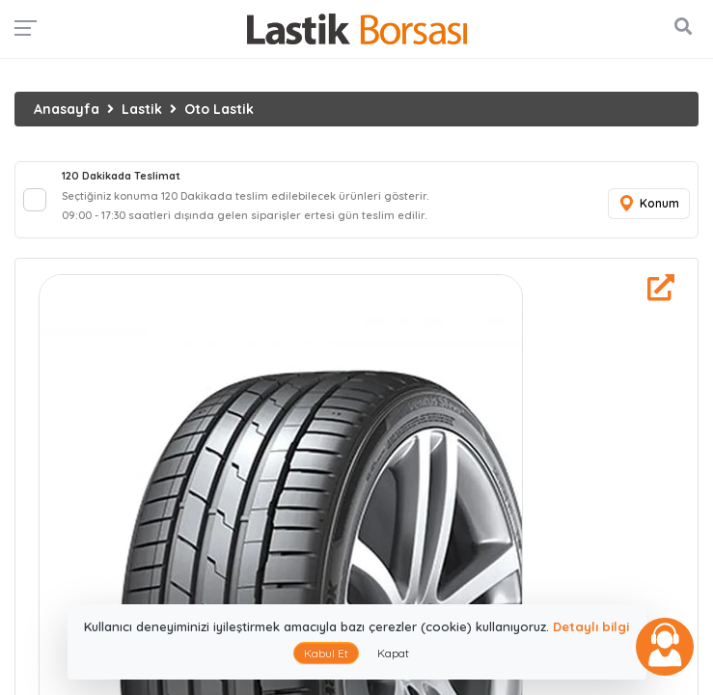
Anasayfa (66, 109)
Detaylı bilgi (591, 626)
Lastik (142, 109)
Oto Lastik (219, 109)
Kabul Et (326, 653)
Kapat (393, 653)
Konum (648, 204)
